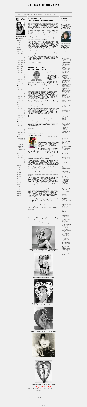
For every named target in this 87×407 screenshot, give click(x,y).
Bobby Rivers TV (65, 71)
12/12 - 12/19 (21, 55)
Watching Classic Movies (65, 247)
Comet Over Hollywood (64, 95)
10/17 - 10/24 (21, 70)
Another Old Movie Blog (66, 63)
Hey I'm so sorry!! (65, 139)
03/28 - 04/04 (21, 125)
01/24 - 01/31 (21, 157)
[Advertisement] (43, 10)
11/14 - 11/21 (21, 62)
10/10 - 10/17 (21, 72)
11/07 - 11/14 (21, 64)
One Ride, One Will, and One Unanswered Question (66, 201)
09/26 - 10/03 (21, 75)
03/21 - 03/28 (21, 127)
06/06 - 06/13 (21, 106)
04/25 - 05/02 (21, 117)
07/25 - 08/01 (21, 93)
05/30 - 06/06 (21, 108)
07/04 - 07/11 (21, 98)
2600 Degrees (52, 405)
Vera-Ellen (64, 115)
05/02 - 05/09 (21, 115)
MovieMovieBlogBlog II (66, 147)
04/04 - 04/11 (21, 123)
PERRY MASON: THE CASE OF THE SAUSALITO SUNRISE (66, 77)
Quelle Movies (65, 176)
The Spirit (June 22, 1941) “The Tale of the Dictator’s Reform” (66, 235)
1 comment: (54, 126)
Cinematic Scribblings (66, 84)
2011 (18, 182)
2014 (18, 176)
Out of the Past (65, 162)
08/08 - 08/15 (21, 89)
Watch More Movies (66, 242)
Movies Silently (65, 153)
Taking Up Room (65, 215)
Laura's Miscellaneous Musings (65, 134)
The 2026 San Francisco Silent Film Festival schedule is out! (66, 208)
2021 (18, 49)
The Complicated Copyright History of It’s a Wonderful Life (66, 226)
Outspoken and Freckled (65, 167)
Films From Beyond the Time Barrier (66, 104)
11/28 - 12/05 (21, 58)
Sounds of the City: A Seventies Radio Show (22, 140)
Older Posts (56, 395)
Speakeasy (64, 194)
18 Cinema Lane (65, 58)
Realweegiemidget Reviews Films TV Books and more (65, 180)
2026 (18, 40)
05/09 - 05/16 (21, 113)
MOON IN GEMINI (66, 141)
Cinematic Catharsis (66, 80)
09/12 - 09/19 (21, 79)
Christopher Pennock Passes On (37, 69)
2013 (18, 178)
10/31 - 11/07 (21, 66)
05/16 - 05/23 (21, 111)
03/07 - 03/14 (21, 130)
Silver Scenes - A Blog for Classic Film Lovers (66, 189)
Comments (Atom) (37, 397)
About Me (18, 14)
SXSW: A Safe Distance (66, 177)
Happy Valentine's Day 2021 (36, 216)
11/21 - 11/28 (21, 60)
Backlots (63, 67)
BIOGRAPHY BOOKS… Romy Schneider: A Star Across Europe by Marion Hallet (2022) (66, 185)
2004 (18, 195)
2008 (18, 187)
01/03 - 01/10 (21, 162)
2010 (18, 184)
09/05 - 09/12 (21, 81)
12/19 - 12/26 (21, 53)
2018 (18, 169)
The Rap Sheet (65, 229)
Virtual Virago (65, 238)
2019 (18, 167)
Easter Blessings (65, 136)
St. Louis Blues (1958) (34, 135)
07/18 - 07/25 (21, 94)
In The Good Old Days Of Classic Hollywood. (65, 117)
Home (54, 14)
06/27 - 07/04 (21, 100)
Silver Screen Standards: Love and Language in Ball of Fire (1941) (66, 91)
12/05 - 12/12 (21, 57)
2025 (18, 42)
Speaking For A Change (65, 199)
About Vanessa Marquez (27, 14)
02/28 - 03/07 (21, 132)
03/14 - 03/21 (21, 129)
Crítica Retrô (64, 99)
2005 (18, 193)
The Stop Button (65, 233)
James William (47, 405)
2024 (18, 44)
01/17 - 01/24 (21, 159)
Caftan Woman (65, 75)
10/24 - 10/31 (21, 68)
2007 (18, 189)
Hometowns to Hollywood (65, 114)
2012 (18, 180)
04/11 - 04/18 (21, 121)
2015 (18, 174)
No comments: (32, 62)
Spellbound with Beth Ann (66, 205)
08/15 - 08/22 (21, 87)
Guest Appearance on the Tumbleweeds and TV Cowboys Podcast (66, 110)
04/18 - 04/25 (21, 119)
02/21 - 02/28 (21, 134)
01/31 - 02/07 (21, 155)
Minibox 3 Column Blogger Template (38, 405)
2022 (18, 47)
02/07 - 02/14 (21, 153)
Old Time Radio (48, 14)
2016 (18, 172)
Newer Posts (30, 395)
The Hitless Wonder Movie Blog (66, 220)
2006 (18, 191)
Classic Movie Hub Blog (66, 89)
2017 (18, 170)
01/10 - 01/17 (21, 160)
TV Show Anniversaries (38, 14)
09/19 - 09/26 (21, 77)
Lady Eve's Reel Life (66, 131)
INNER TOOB (65, 127)
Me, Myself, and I (65, 138)
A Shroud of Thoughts (43, 5)
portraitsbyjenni (65, 171)
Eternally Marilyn (65, 132)
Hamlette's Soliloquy (66, 107)
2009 (18, 186)
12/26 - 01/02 (21, 51)
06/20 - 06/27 (21, 102)
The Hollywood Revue (66, 224)
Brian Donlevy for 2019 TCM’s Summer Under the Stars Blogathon (66, 174)
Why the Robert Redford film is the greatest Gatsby (66, 160)
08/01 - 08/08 (21, 91)
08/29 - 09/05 (21, 83)
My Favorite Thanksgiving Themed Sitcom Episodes (66, 143)
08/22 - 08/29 (21, 85)
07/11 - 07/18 (21, 96)
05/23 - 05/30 (21, 110)
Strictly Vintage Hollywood (65, 211)
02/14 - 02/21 (21, 136)
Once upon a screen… (66, 157)
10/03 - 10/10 (21, 74)
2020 (18, 165)
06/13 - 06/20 (21, 104)
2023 (18, 45)
